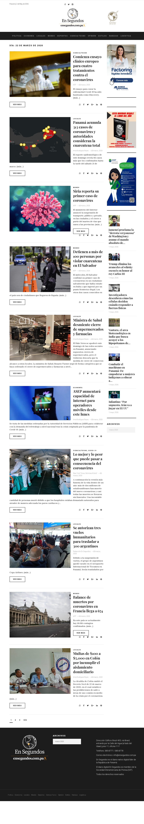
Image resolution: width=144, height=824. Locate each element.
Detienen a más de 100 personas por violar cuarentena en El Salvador (88, 266)
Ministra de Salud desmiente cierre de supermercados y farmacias (88, 336)
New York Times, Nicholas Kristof (86, 493)
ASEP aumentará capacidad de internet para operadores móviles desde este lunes (86, 416)
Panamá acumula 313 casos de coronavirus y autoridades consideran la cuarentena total (88, 140)
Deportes (62, 36)
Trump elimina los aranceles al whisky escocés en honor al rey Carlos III (121, 268)
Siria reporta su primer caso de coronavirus (88, 201)
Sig (25, 743)
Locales (41, 36)
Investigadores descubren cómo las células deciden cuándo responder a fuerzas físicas (121, 301)
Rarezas (113, 36)
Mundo (51, 36)
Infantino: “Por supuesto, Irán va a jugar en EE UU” (121, 404)
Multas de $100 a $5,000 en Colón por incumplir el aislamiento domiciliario (87, 687)
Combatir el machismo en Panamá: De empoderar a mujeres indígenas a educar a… (122, 371)
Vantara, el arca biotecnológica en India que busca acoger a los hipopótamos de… (120, 335)
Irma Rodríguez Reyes (81, 160)
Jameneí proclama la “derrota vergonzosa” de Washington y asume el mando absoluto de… (122, 236)
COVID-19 (93, 466)
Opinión (92, 36)
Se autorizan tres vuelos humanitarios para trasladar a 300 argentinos (88, 554)
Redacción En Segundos (83, 569)
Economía (29, 36)
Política (16, 36)
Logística (126, 36)
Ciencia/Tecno (78, 36)
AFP (75, 89)
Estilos (102, 36)
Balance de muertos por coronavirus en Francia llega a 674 (87, 623)
